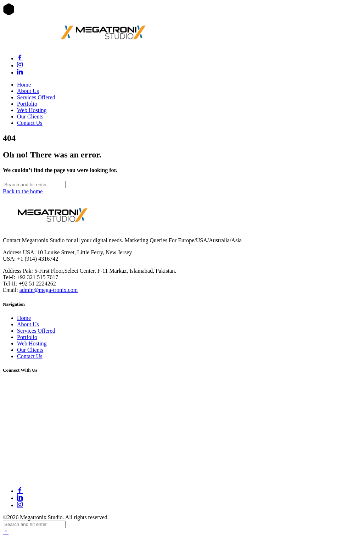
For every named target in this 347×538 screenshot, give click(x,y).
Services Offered (36, 97)
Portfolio (27, 104)
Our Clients (30, 116)
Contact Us (30, 123)
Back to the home (23, 191)
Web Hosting (32, 110)
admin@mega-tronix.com (48, 290)
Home (24, 85)
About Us (28, 91)
